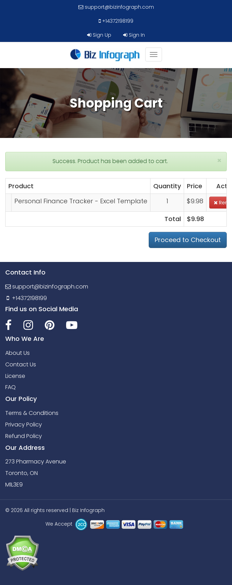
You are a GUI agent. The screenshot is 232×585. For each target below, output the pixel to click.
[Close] (219, 160)
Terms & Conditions (31, 413)
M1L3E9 (14, 485)
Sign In (134, 34)
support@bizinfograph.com (116, 6)
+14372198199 (116, 20)
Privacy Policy (23, 425)
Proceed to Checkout (188, 239)
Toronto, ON (21, 473)
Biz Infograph (88, 510)
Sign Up (99, 34)
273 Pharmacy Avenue (35, 462)
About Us (17, 353)
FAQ (10, 387)
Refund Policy (23, 436)
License (15, 376)
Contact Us (20, 364)
